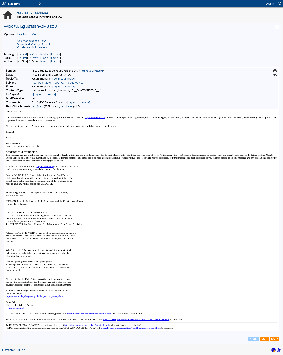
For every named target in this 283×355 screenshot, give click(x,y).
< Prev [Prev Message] (34, 54)
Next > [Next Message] (44, 54)
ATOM (254, 339)
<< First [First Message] (22, 54)
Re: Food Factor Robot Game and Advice (58, 82)
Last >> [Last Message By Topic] (55, 58)
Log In (270, 3)
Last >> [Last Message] (55, 54)
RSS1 (264, 339)
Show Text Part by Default (33, 44)
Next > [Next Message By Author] (44, 61)
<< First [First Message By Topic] (22, 58)
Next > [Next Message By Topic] (44, 58)
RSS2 (274, 339)
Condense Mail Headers (32, 47)
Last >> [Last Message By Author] (55, 61)
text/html (66, 106)
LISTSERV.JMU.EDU (15, 350)
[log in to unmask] (91, 70)
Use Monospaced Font (31, 41)
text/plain (37, 106)
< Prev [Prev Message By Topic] (34, 58)
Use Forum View (27, 34)
